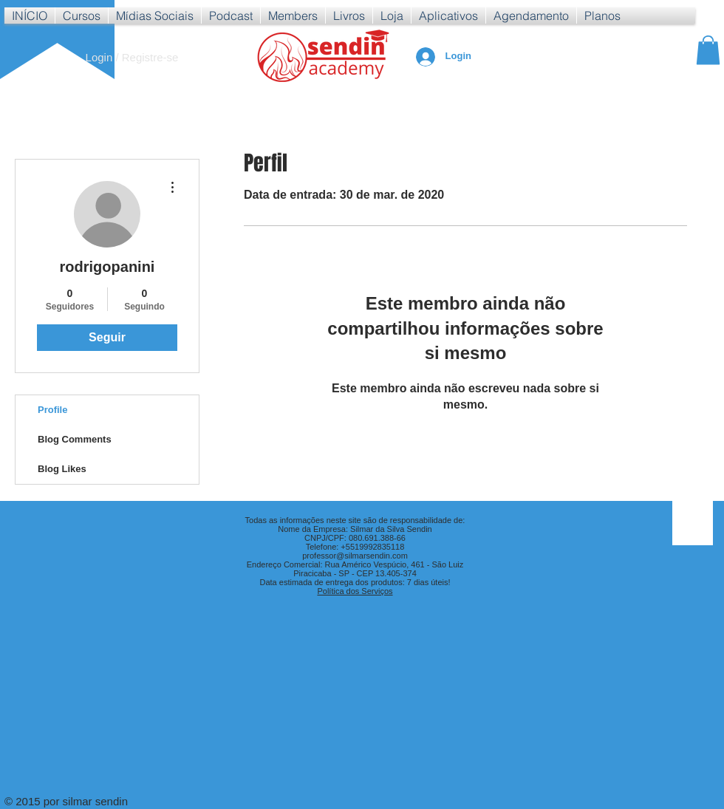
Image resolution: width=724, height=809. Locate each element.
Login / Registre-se (132, 57)
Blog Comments (75, 439)
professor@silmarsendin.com (355, 555)
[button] (81, 15)
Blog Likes (62, 468)
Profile (52, 409)
